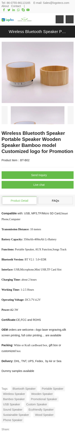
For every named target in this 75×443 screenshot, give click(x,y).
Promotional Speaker (44, 399)
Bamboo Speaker (14, 399)
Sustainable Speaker (16, 414)
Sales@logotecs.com (56, 2)
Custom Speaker (36, 404)
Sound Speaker (13, 409)
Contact (16, 6)
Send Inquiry (39, 175)
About (5, 6)
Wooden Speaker (42, 393)
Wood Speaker (44, 414)
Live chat (39, 184)
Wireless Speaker (14, 393)
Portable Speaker (52, 388)
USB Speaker (11, 404)
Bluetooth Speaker (24, 388)
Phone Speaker (13, 420)
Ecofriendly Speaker (41, 409)
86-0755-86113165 (18, 2)
